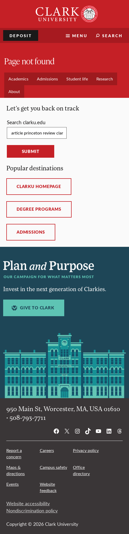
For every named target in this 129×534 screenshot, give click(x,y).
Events (12, 484)
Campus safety (53, 467)
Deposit (20, 35)
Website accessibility (28, 503)
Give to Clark (32, 308)
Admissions (31, 232)
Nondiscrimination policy (32, 510)
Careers (47, 450)
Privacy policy (86, 450)
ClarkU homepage (39, 186)
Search (112, 35)
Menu (79, 35)
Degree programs (39, 209)
